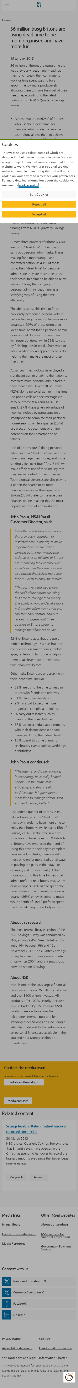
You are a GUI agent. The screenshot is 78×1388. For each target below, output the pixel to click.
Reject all (39, 204)
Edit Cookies (39, 194)
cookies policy (28, 185)
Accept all (39, 214)
